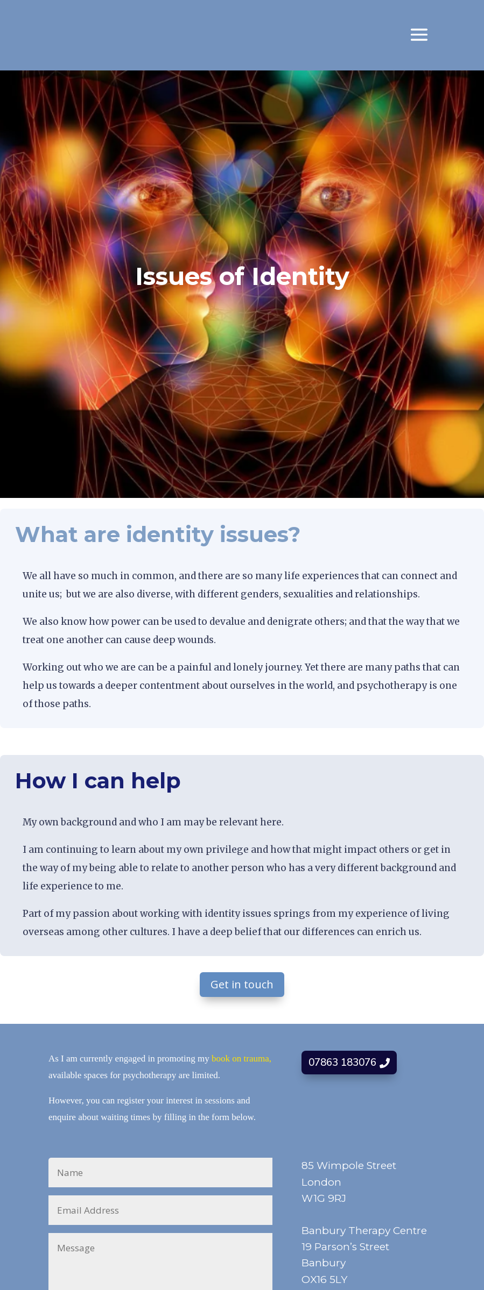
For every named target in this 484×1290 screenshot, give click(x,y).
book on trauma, (241, 1058)
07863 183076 (342, 1063)
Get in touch (242, 984)
